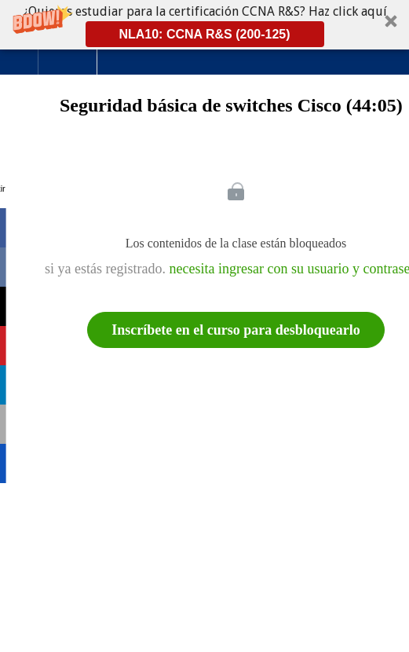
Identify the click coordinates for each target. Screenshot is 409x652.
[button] (204, 24)
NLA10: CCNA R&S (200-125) (204, 34)
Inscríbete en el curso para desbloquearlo (235, 330)
